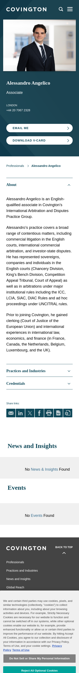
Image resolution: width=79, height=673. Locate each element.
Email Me (21, 128)
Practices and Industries (22, 570)
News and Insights (18, 579)
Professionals (15, 166)
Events (37, 515)
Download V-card (29, 140)
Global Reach (15, 587)
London (11, 105)
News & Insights (44, 469)
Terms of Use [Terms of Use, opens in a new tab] (20, 657)
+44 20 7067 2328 (18, 110)
